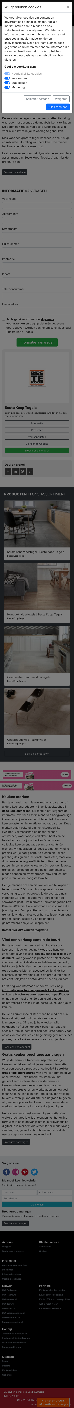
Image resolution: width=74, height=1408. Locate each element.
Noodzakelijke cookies (26, 73)
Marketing (18, 87)
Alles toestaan (58, 107)
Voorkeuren (19, 78)
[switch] (7, 78)
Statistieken (19, 82)
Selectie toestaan (37, 99)
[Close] (68, 7)
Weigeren (61, 99)
